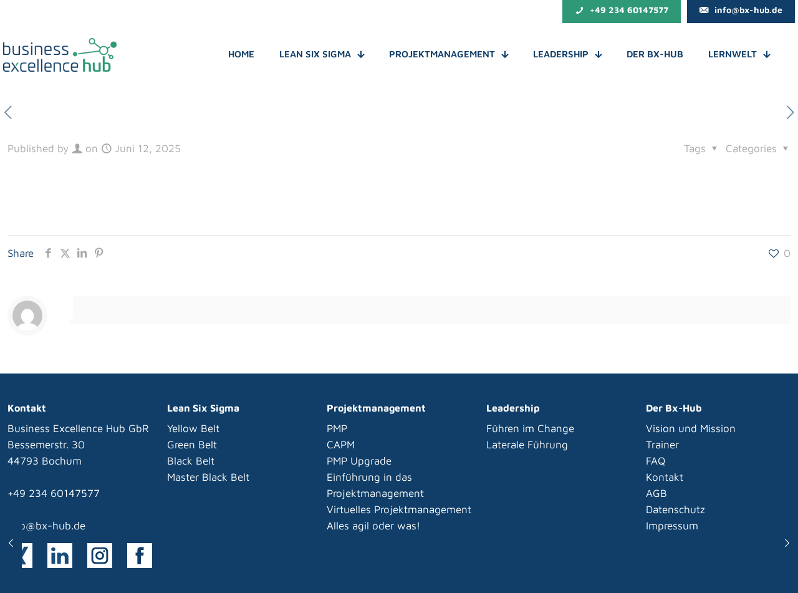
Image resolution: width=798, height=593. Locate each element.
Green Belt (192, 444)
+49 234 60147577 (53, 493)
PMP (337, 428)
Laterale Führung (527, 444)
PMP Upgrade (359, 461)
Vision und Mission (691, 428)
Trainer (662, 444)
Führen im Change (530, 428)
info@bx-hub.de (46, 525)
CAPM (341, 444)
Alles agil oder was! (373, 525)
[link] (59, 555)
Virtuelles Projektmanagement (399, 509)
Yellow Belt (193, 428)
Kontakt (664, 477)
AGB (656, 493)
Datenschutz (675, 509)
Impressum (672, 525)
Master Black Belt (208, 477)
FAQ (655, 461)
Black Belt (190, 461)
